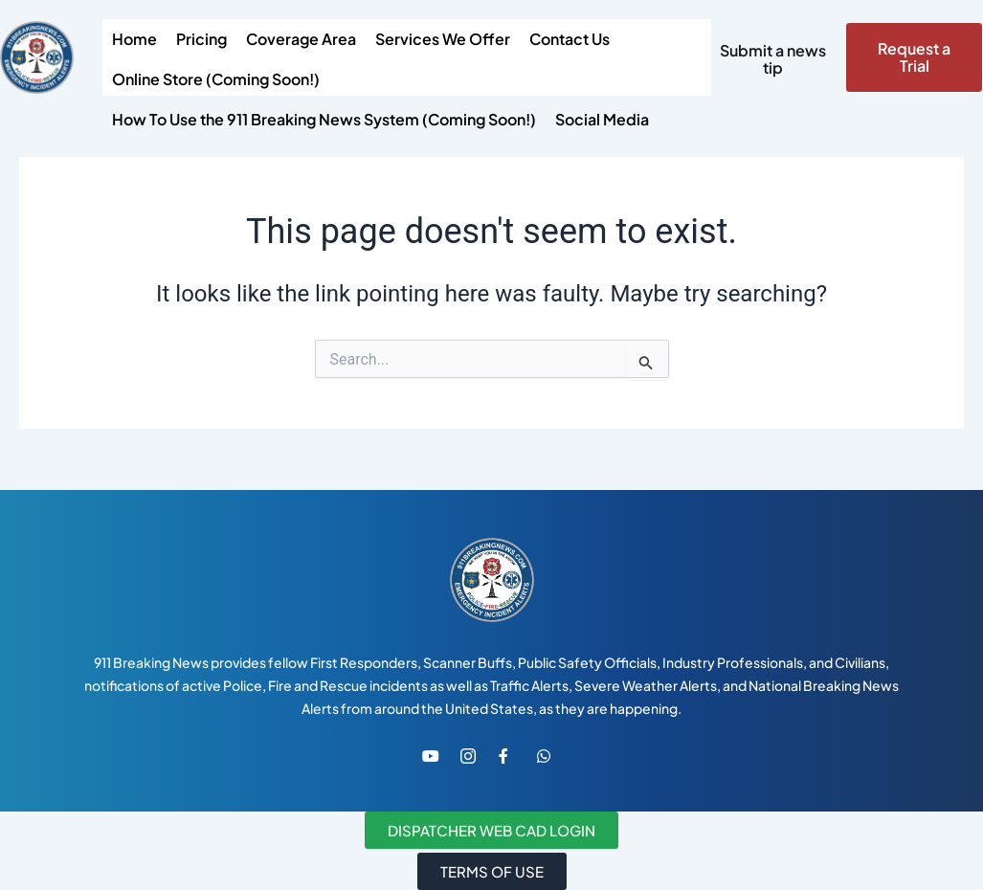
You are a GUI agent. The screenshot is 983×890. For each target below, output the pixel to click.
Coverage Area (301, 39)
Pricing (201, 39)
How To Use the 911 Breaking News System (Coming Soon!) (324, 119)
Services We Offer (442, 39)
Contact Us (569, 39)
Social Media (602, 119)
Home (134, 39)
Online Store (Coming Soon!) (216, 79)
